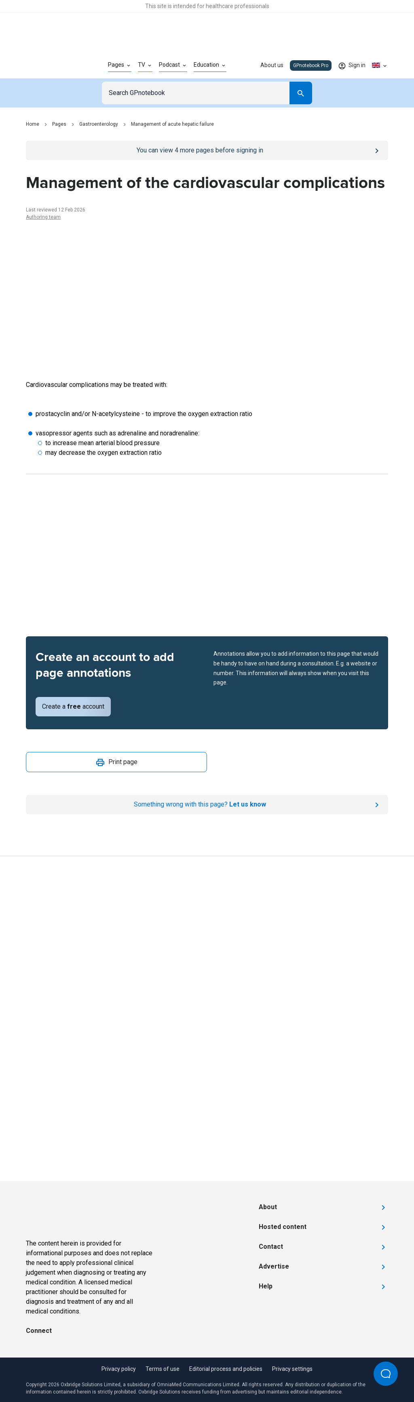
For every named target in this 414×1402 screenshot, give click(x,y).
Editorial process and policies (225, 1369)
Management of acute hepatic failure (172, 124)
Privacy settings (292, 1369)
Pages (59, 124)
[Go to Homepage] (54, 65)
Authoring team (43, 217)
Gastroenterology (98, 124)
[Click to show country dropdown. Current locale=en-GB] (380, 65)
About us (271, 65)
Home (32, 124)
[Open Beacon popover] (386, 1374)
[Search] (300, 93)
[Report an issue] (207, 804)
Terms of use (163, 1369)
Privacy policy (118, 1369)
